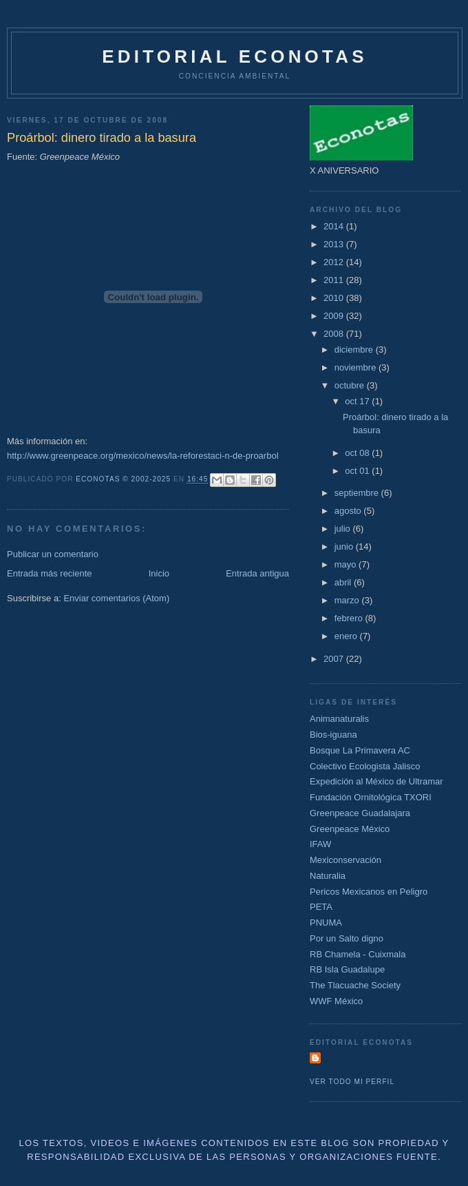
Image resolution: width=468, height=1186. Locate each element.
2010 (334, 298)
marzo (348, 600)
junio (345, 546)
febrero (349, 618)
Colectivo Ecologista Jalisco (365, 766)
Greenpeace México (350, 829)
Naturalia (327, 876)
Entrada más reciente (49, 573)
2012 (334, 262)
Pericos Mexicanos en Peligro (368, 891)
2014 (334, 226)
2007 (334, 659)
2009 (334, 316)
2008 (334, 334)
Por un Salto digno (346, 938)
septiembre (357, 493)
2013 (334, 244)
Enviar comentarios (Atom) (116, 598)
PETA (321, 907)
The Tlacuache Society (355, 985)
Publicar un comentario (52, 554)
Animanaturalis (339, 719)
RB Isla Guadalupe (347, 969)
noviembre (356, 367)
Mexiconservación (345, 860)
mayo (346, 564)
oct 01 (358, 471)
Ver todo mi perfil (352, 1081)
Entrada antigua (257, 573)
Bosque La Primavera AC (360, 750)
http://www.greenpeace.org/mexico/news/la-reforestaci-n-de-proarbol (143, 455)
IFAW (320, 844)
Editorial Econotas (234, 56)
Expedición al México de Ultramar (376, 781)
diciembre (355, 349)
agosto (349, 511)
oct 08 (358, 453)
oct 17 (358, 401)
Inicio (159, 573)
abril (344, 582)
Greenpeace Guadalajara (360, 813)
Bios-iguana (333, 734)
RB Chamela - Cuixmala (357, 954)
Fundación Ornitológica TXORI (371, 797)
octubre (350, 385)
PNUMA (326, 922)
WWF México (336, 1001)
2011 (334, 280)
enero (347, 636)
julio (343, 528)
